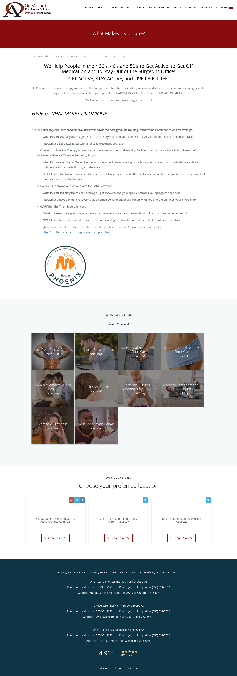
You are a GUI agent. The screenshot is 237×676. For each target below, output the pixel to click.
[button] (231, 7)
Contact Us (175, 572)
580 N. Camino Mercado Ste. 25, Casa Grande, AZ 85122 (55, 520)
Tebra (134, 668)
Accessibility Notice (152, 572)
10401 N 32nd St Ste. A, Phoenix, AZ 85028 (181, 520)
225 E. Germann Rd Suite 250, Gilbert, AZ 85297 (118, 520)
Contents (73, 56)
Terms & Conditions (123, 572)
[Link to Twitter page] (77, 500)
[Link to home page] (26, 10)
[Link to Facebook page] (82, 500)
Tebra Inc (80, 572)
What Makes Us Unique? (112, 56)
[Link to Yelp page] (71, 500)
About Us (89, 56)
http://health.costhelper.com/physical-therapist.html (76, 232)
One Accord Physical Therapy (47, 56)
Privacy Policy (98, 572)
